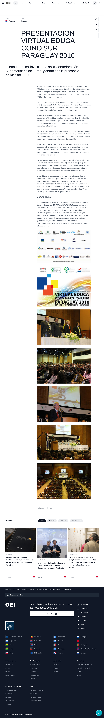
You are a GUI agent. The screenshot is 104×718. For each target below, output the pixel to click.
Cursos (79, 671)
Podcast (55, 671)
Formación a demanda (83, 668)
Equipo (7, 671)
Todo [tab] (42, 521)
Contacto (8, 704)
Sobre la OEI (9, 664)
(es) (100, 3)
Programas (33, 668)
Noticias (32, 589)
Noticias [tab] (52, 521)
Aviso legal (33, 693)
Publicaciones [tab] (76, 521)
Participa (8, 697)
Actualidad (85, 3)
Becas (79, 675)
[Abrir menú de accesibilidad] (99, 713)
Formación (55, 3)
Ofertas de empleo (11, 690)
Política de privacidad (36, 690)
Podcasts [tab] (63, 521)
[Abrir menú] (3, 3)
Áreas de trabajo (26, 3)
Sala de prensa (9, 700)
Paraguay (24, 589)
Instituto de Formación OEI (85, 664)
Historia (7, 668)
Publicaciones (70, 3)
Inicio (17, 589)
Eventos (55, 664)
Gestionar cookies (35, 700)
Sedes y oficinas (10, 675)
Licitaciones (9, 693)
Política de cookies (35, 697)
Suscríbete (52, 614)
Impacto (32, 678)
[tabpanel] (52, 554)
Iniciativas (42, 3)
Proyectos (33, 671)
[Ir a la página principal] (8, 3)
